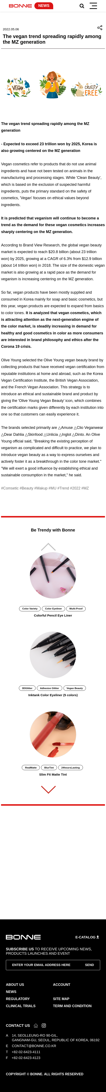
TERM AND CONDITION (72, 1006)
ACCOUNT (61, 985)
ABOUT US (15, 985)
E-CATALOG (85, 937)
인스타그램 (44, 1025)
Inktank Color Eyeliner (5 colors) (53, 695)
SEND (89, 965)
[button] (48, 790)
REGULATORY (18, 999)
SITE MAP (61, 999)
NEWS (11, 992)
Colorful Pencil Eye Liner (53, 615)
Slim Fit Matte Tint (53, 774)
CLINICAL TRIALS (20, 1006)
